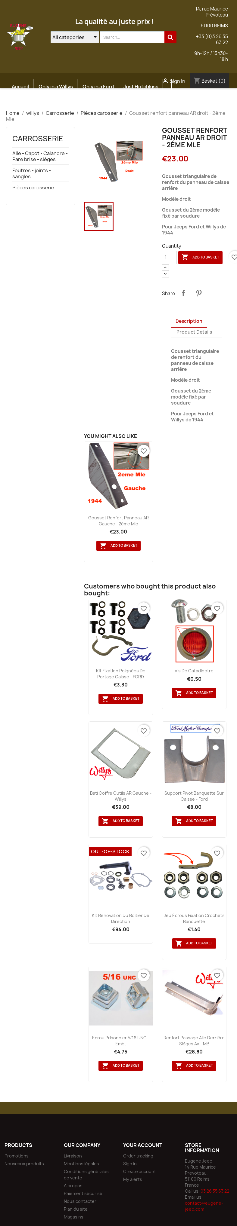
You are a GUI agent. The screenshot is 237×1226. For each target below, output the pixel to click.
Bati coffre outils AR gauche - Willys (120, 796)
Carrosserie (37, 138)
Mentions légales (81, 1163)
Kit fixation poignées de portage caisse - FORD (120, 674)
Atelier (59, 101)
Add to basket (200, 257)
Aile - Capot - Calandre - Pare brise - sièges (40, 156)
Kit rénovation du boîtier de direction (120, 918)
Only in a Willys (56, 86)
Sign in (130, 1163)
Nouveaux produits (24, 1163)
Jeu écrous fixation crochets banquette (194, 918)
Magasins (73, 1217)
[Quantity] (169, 257)
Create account (139, 1171)
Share (183, 293)
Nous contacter (80, 1201)
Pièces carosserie (33, 188)
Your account (142, 1145)
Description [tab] (189, 321)
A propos (73, 1185)
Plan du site (76, 1209)
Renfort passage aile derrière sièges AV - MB (194, 1041)
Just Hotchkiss (140, 86)
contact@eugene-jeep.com (204, 1206)
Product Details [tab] (194, 332)
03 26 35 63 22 (215, 1191)
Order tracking (138, 1156)
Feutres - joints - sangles (31, 173)
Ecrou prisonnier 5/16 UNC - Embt (120, 1041)
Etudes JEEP (26, 101)
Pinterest (199, 293)
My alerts (132, 1179)
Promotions (17, 1156)
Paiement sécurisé (83, 1193)
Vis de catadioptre (194, 671)
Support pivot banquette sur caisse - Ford (194, 796)
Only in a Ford (98, 86)
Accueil (20, 86)
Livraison (73, 1156)
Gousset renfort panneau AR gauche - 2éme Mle (118, 521)
